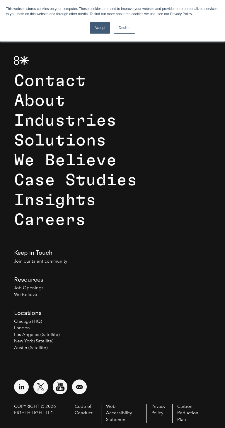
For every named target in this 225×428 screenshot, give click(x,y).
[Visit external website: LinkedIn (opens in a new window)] (21, 387)
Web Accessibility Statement (119, 413)
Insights (55, 200)
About (39, 101)
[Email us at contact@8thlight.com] (79, 387)
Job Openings (28, 288)
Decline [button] (124, 28)
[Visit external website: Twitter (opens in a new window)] (40, 387)
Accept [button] (100, 28)
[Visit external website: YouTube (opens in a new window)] (60, 387)
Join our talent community (40, 261)
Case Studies (75, 180)
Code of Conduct (84, 410)
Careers (50, 220)
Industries (65, 120)
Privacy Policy (158, 410)
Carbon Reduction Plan (187, 413)
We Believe (65, 160)
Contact (50, 81)
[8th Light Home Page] (21, 60)
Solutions (60, 140)
